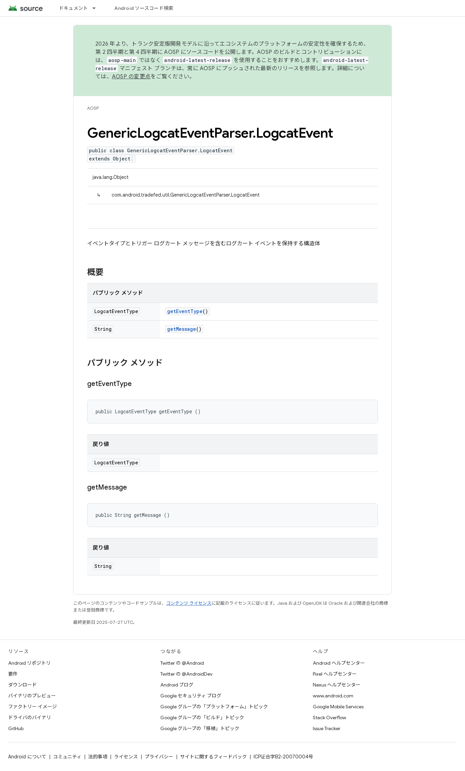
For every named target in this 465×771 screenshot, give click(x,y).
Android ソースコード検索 (143, 8)
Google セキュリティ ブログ (190, 696)
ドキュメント (73, 8)
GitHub (15, 728)
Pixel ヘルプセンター (335, 674)
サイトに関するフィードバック (213, 756)
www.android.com (333, 696)
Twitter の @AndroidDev (186, 674)
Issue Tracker (326, 728)
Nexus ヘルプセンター (336, 685)
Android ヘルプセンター (339, 663)
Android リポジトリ (29, 663)
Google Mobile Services (338, 707)
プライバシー (159, 756)
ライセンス (126, 756)
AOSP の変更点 (131, 76)
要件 (13, 674)
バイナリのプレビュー (32, 696)
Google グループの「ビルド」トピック (202, 717)
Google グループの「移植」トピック (199, 728)
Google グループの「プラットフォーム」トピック (214, 707)
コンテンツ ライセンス (188, 603)
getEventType (185, 311)
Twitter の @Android (182, 663)
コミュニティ (67, 756)
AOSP (93, 108)
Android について (27, 756)
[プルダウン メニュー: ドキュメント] (97, 8)
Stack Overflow (329, 717)
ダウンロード (22, 685)
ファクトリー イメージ (32, 707)
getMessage (181, 329)
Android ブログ (176, 685)
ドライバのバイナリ (29, 717)
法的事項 (97, 756)
